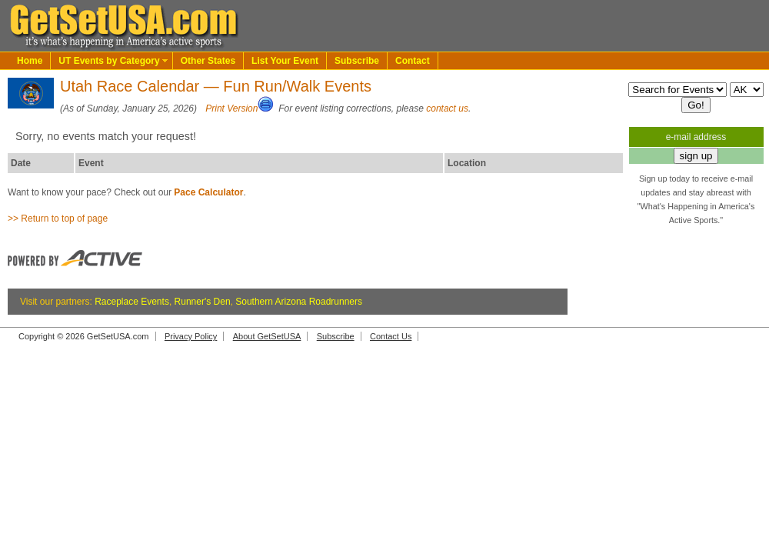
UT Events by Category (108, 60)
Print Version (231, 108)
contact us (447, 108)
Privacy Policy (191, 336)
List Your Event (284, 60)
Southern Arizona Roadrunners (298, 301)
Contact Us (390, 336)
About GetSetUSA (267, 336)
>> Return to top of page (58, 218)
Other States (208, 60)
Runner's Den (203, 301)
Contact (412, 60)
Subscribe (357, 60)
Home (29, 60)
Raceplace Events (132, 301)
